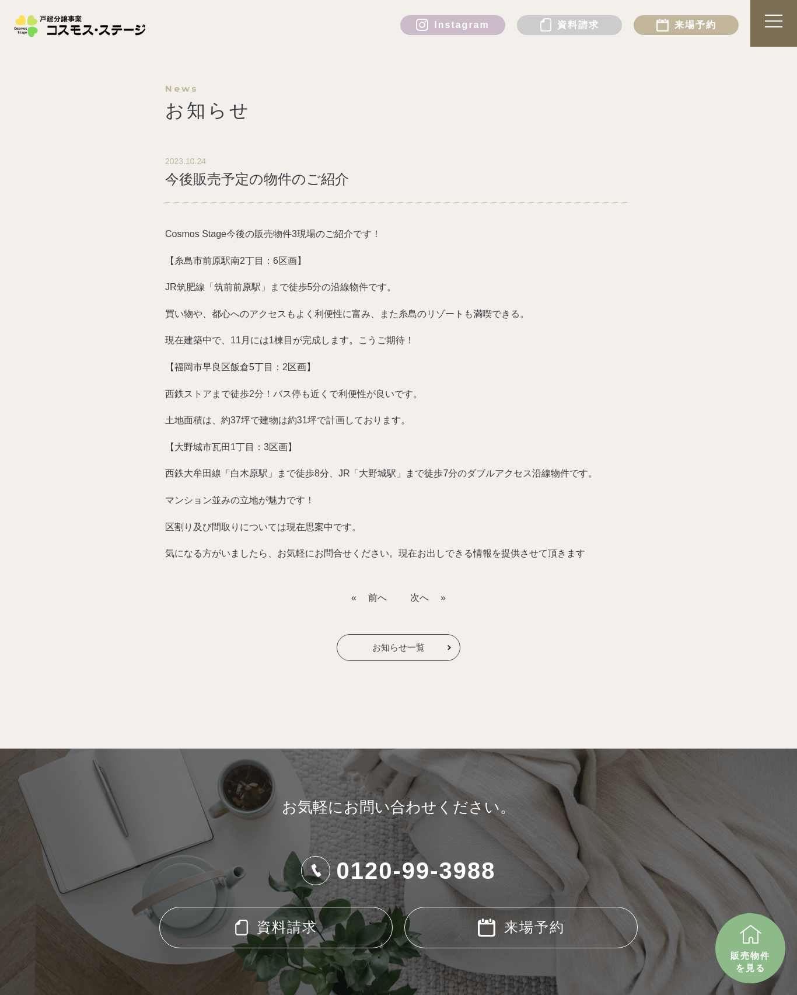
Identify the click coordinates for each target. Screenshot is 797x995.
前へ (377, 598)
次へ (419, 598)
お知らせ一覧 (398, 647)
